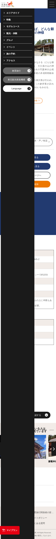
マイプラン (9, 530)
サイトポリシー (38, 518)
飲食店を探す (13, 495)
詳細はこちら (16, 436)
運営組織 (8, 518)
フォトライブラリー (13, 523)
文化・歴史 (11, 124)
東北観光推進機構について (14, 512)
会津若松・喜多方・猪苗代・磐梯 (22, 100)
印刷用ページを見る (24, 166)
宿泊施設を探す (14, 479)
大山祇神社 (9, 287)
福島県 (9, 107)
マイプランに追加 (23, 184)
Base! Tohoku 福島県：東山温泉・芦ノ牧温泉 (27, 141)
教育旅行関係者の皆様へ (41, 512)
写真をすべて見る (23, 157)
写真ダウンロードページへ (25, 175)
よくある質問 (37, 523)
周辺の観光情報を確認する (28, 415)
